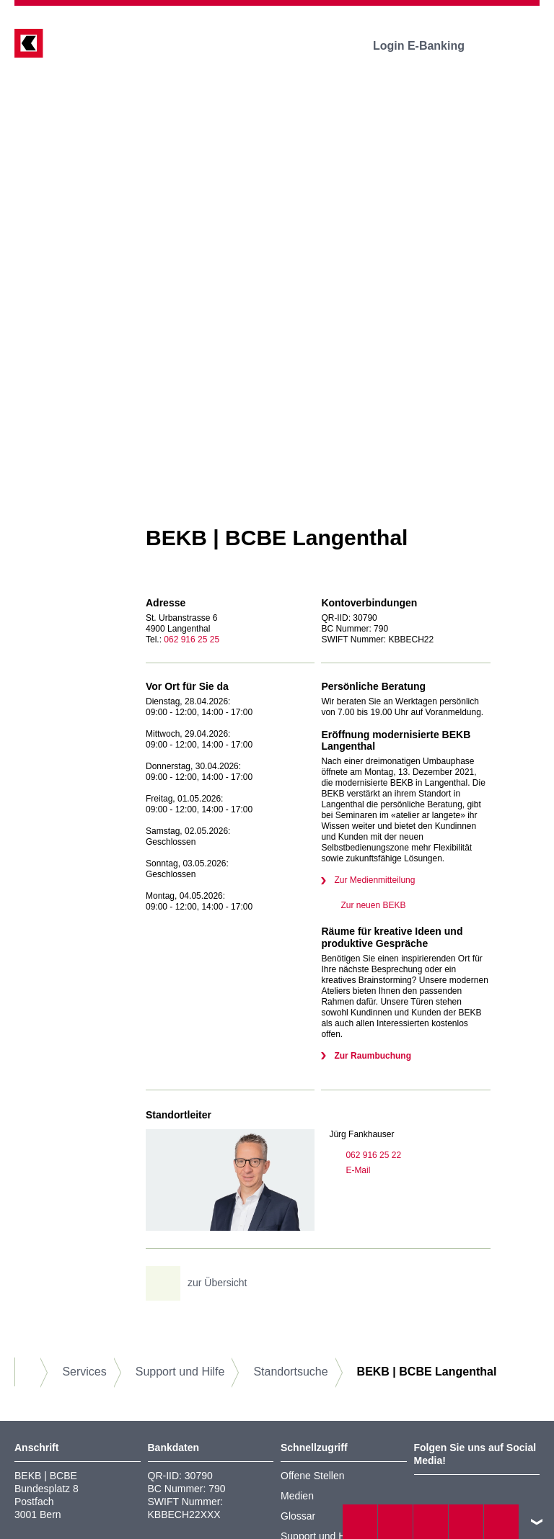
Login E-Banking (429, 46)
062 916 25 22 (365, 1155)
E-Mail (349, 1170)
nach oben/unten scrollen (536, 1521)
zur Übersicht (202, 1283)
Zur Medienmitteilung (374, 880)
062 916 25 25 (191, 639)
